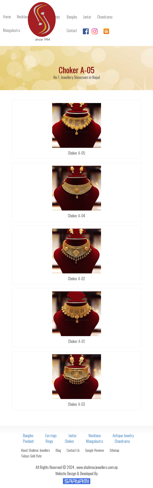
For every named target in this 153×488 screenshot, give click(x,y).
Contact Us (73, 450)
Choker (69, 441)
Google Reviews (94, 450)
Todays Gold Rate (31, 455)
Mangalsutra (94, 441)
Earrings (51, 435)
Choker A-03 (76, 404)
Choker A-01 (76, 341)
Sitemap (114, 450)
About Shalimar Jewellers (35, 450)
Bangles (28, 435)
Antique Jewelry (123, 435)
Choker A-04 (76, 215)
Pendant (28, 441)
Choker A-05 (76, 153)
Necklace (95, 435)
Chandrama (122, 441)
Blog (58, 450)
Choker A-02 (76, 278)
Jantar (72, 435)
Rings (49, 441)
